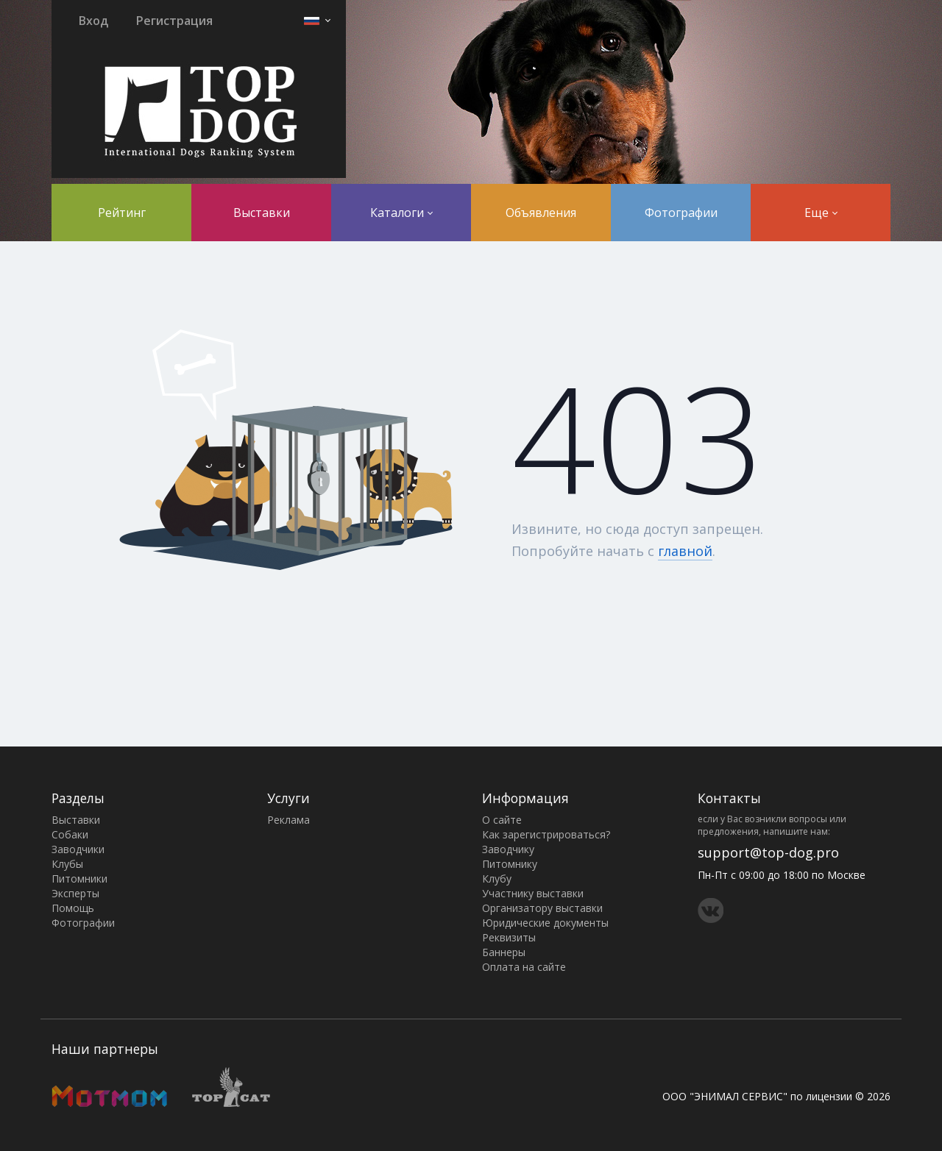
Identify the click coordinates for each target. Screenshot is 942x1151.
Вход (93, 21)
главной (685, 551)
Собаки (70, 834)
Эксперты (75, 893)
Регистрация (174, 21)
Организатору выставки (542, 908)
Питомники (79, 878)
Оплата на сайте (524, 967)
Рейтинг (122, 212)
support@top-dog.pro (768, 852)
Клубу (496, 878)
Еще (820, 212)
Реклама (288, 820)
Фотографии (681, 212)
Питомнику (509, 864)
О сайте (502, 820)
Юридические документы (545, 923)
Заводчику (508, 849)
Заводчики (78, 849)
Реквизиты (509, 937)
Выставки (261, 212)
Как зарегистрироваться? (546, 834)
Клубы (67, 864)
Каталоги (401, 212)
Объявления (541, 212)
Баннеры (503, 952)
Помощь (73, 908)
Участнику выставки (533, 893)
